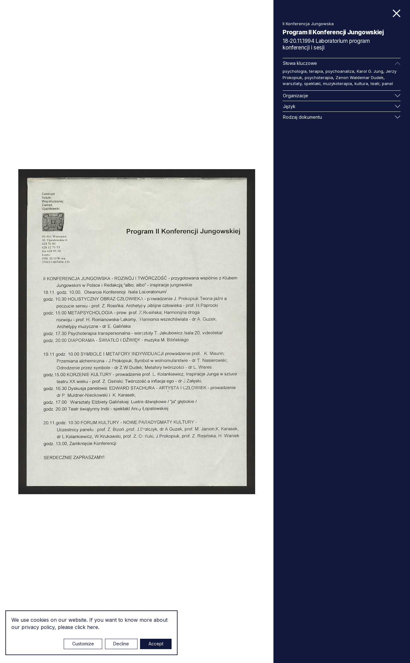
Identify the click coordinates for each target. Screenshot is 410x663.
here (92, 627)
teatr (375, 83)
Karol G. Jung (370, 71)
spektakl (312, 83)
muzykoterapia (337, 83)
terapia (316, 71)
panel (387, 83)
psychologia (295, 71)
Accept (156, 643)
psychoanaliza (339, 71)
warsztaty (292, 83)
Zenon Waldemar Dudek (360, 77)
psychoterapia (319, 77)
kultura (361, 83)
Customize (83, 643)
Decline (121, 643)
